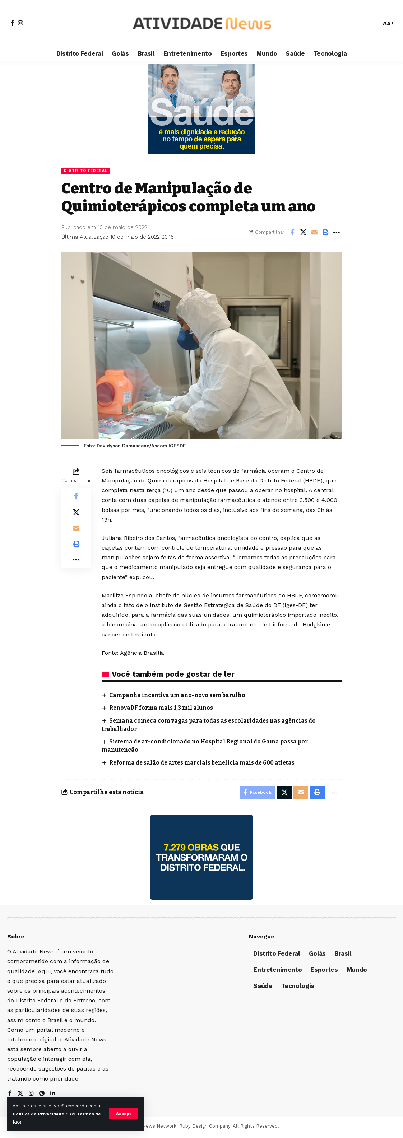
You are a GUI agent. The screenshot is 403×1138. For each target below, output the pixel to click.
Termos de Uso (31, 1121)
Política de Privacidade (45, 1113)
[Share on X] (303, 232)
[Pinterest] (43, 1096)
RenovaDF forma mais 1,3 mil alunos (163, 708)
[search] (372, 23)
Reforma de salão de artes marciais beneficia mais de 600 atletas (207, 763)
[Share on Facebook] (292, 232)
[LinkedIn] (53, 1096)
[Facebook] (12, 23)
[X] (20, 1096)
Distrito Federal (87, 170)
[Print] (325, 232)
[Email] (314, 232)
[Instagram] (20, 23)
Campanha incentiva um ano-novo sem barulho (181, 695)
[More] (337, 232)
